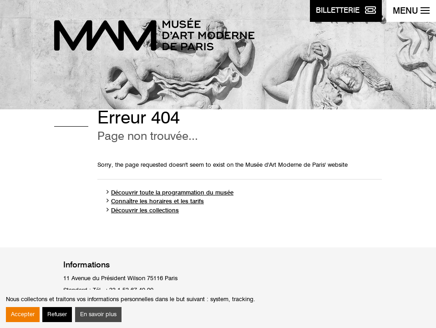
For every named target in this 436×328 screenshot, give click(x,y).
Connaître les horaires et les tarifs (157, 202)
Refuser (57, 315)
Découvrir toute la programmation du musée (172, 193)
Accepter (23, 315)
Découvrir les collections (145, 211)
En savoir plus (98, 315)
